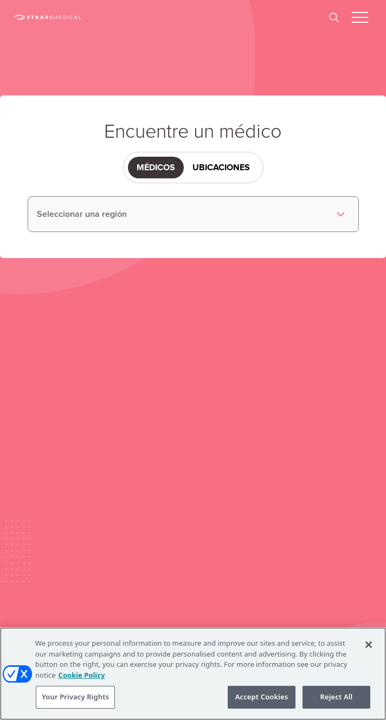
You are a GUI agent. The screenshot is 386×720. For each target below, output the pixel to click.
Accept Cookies (261, 697)
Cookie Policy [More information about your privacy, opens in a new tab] (82, 675)
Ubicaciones (221, 167)
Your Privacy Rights (75, 697)
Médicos (156, 167)
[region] (193, 673)
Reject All (336, 697)
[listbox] (193, 214)
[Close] (369, 645)
